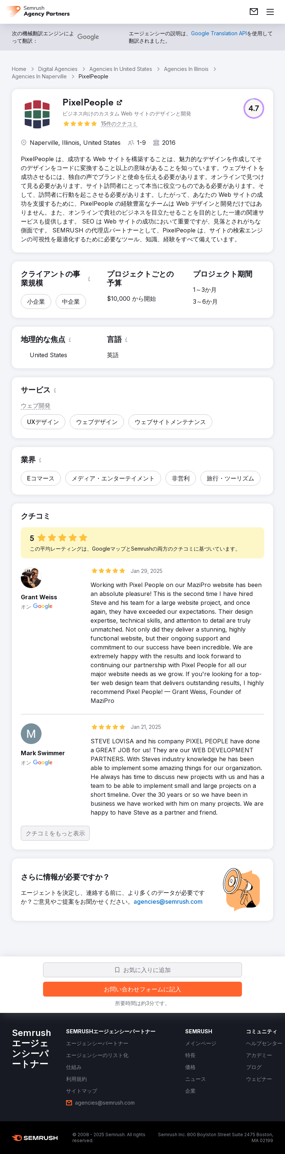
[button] (253, 108)
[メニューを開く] (270, 11)
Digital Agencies (58, 69)
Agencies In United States (120, 69)
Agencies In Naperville (39, 76)
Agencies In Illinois (186, 69)
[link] (253, 12)
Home (19, 69)
